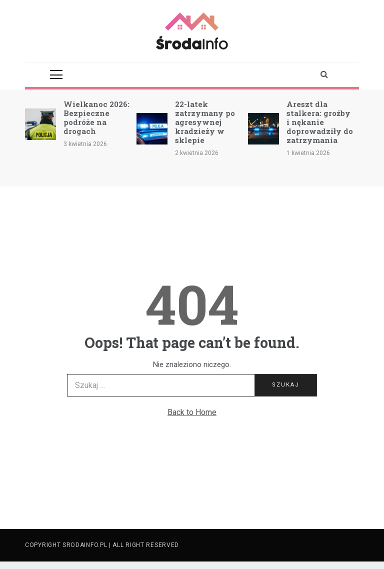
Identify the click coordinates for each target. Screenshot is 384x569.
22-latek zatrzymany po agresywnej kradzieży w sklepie (205, 122)
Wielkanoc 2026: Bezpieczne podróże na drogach (97, 117)
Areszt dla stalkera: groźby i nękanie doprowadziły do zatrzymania (319, 122)
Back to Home (192, 412)
